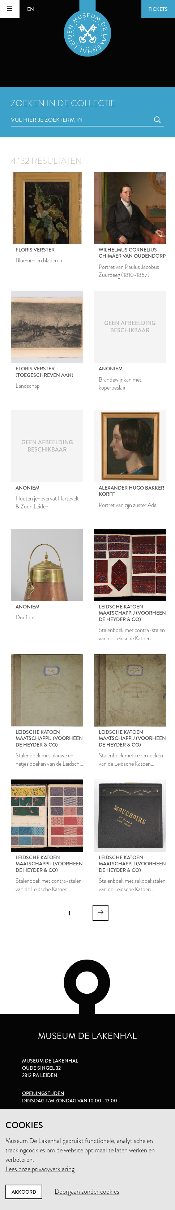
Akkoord (24, 1192)
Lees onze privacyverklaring (39, 1169)
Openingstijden (43, 1093)
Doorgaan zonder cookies (87, 1191)
